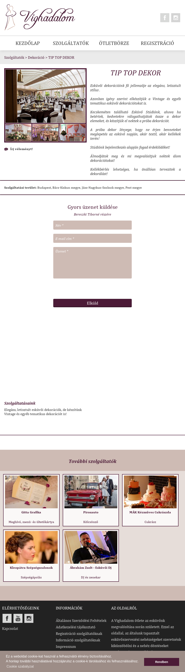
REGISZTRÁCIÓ (157, 43)
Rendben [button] (161, 662)
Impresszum (66, 646)
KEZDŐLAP (28, 43)
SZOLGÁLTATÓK (71, 43)
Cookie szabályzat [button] (20, 666)
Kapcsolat (10, 628)
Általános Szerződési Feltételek (81, 620)
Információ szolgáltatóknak (78, 640)
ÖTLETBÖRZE (114, 43)
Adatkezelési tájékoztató (75, 627)
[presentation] (92, 288)
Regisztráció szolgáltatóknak (79, 633)
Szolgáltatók (14, 57)
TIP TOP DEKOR (61, 57)
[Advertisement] (92, 356)
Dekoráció (36, 57)
